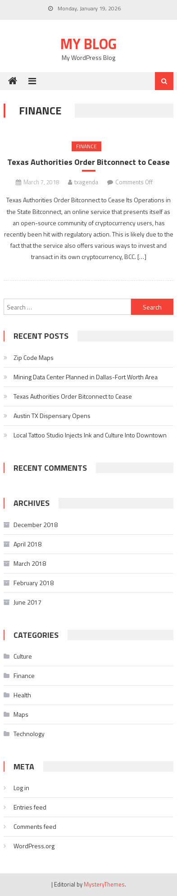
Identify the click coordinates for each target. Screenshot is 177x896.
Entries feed (30, 807)
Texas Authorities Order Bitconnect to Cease (88, 162)
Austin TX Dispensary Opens (52, 415)
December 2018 (36, 524)
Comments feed (35, 826)
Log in (21, 787)
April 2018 (27, 544)
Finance (86, 146)
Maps (21, 714)
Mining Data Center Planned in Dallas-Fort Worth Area (86, 377)
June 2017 (27, 602)
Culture (23, 656)
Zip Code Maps (34, 357)
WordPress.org (34, 846)
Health (22, 695)
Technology (29, 733)
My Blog (88, 44)
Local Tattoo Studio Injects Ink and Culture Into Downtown (90, 435)
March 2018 (30, 563)
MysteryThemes (104, 884)
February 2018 (34, 582)
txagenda (86, 181)
